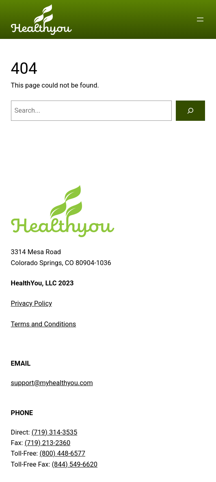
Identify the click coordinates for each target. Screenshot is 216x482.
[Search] (190, 111)
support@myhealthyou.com (52, 383)
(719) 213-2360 (48, 443)
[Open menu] (200, 19)
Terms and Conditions (43, 324)
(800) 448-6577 (62, 453)
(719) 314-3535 (55, 432)
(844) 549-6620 (74, 464)
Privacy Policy (31, 303)
